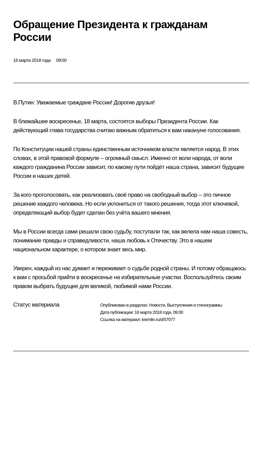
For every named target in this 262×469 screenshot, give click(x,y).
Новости (157, 305)
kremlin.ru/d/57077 (158, 319)
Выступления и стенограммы (194, 305)
